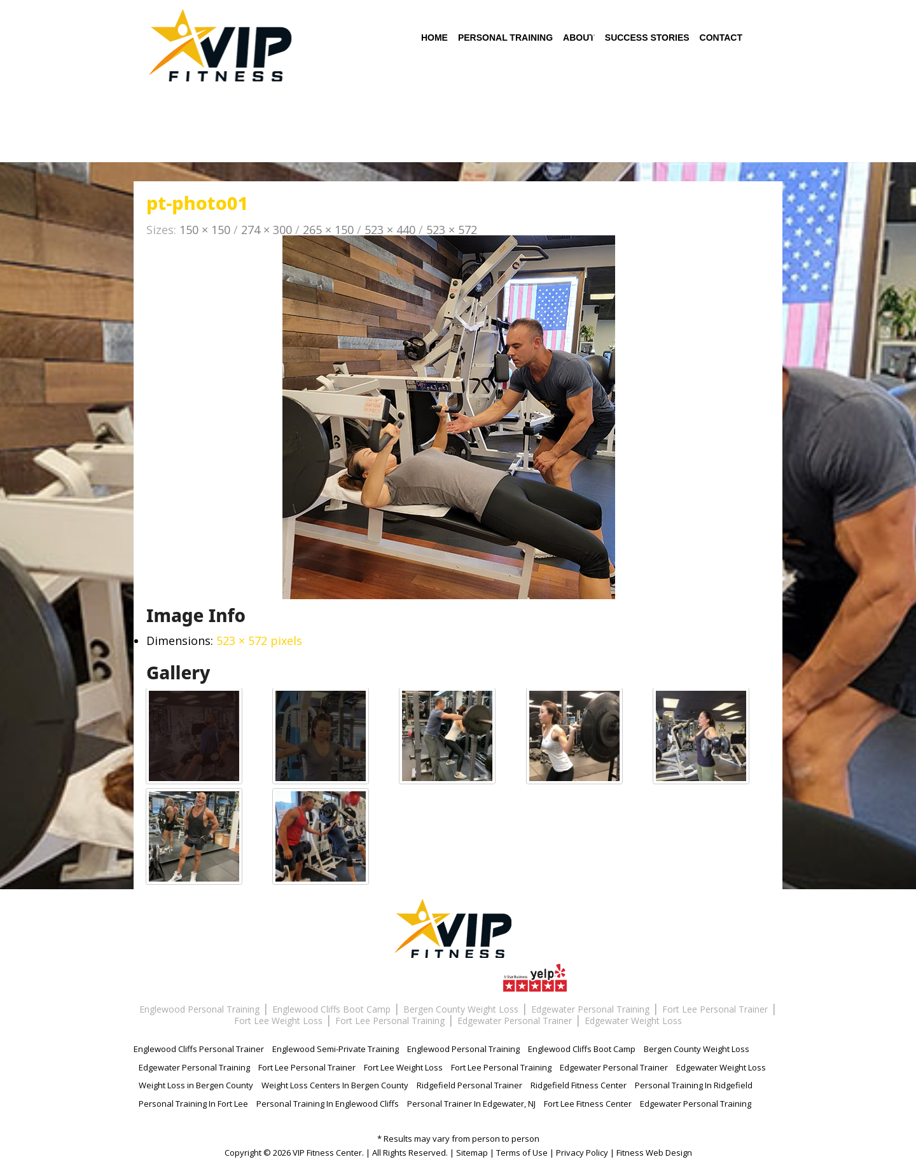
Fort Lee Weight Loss (278, 1021)
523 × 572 (451, 229)
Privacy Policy (582, 1152)
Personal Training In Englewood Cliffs (327, 1104)
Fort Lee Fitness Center (588, 1104)
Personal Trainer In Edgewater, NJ (471, 1104)
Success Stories (647, 39)
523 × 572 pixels (259, 640)
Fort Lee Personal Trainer (715, 1009)
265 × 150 (328, 229)
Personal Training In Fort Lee (193, 1104)
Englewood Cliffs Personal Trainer (199, 1049)
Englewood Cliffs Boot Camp (331, 1009)
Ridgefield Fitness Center (579, 1086)
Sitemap (472, 1152)
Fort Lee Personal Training (390, 1021)
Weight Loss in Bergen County (196, 1086)
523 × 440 (389, 229)
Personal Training (505, 39)
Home (434, 39)
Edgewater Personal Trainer (514, 1021)
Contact (721, 39)
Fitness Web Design (654, 1152)
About (579, 39)
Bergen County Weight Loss (460, 1009)
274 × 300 (266, 229)
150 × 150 (204, 229)
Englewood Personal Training (199, 1009)
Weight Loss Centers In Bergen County (334, 1086)
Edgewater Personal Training (590, 1009)
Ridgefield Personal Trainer (469, 1086)
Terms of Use (522, 1152)
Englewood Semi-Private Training (335, 1049)
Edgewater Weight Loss (633, 1021)
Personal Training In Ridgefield (694, 1086)
